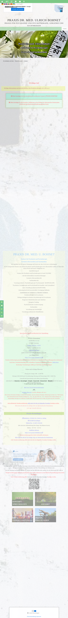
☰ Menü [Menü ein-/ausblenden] (64, 28)
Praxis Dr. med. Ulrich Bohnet (34, 20)
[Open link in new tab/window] (7, 1)
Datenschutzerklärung (10, 7)
